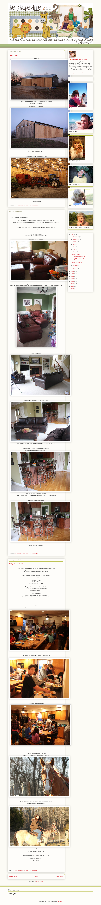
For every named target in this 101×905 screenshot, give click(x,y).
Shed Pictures (14, 55)
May (74, 247)
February (75, 265)
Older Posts (59, 877)
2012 (72, 281)
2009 (72, 289)
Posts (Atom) (39, 881)
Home (11, 46)
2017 (72, 234)
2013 (72, 279)
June (74, 244)
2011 (72, 284)
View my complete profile (76, 73)
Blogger (60, 901)
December (76, 237)
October (75, 242)
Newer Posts (13, 877)
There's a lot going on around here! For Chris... (78, 258)
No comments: (34, 205)
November (76, 239)
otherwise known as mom (79, 59)
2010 (72, 286)
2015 (72, 273)
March (75, 252)
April (74, 249)
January (75, 268)
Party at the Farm (16, 563)
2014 (72, 276)
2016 (72, 271)
